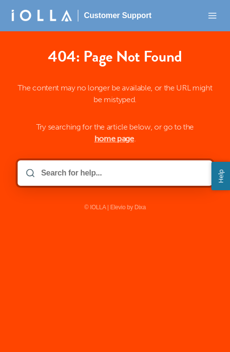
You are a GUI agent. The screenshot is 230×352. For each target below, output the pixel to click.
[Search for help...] (122, 173)
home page (114, 138)
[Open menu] (212, 15)
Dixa (140, 207)
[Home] (42, 15)
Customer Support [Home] (118, 15)
